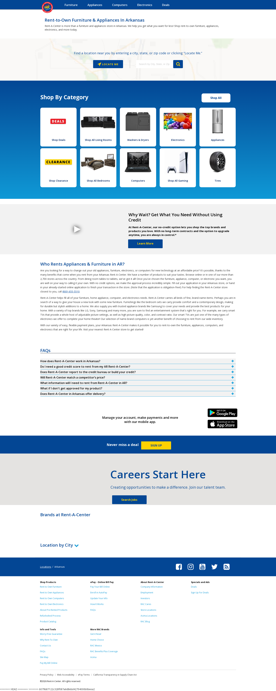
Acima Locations (149, 615)
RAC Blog (145, 621)
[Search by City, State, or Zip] (154, 64)
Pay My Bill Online (48, 662)
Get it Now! (95, 634)
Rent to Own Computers (52, 598)
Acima (93, 657)
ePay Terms (84, 674)
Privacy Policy (46, 674)
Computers (138, 180)
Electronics (177, 140)
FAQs (93, 609)
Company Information (152, 586)
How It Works (97, 604)
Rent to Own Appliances (52, 592)
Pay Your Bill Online (100, 586)
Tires (218, 180)
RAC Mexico (96, 645)
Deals (194, 586)
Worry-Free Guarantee (51, 634)
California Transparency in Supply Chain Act (115, 674)
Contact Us (45, 645)
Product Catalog (48, 621)
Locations (45, 566)
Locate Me (109, 64)
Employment (147, 592)
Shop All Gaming (178, 180)
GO (178, 64)
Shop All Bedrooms (98, 180)
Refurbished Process (50, 615)
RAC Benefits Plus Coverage (104, 651)
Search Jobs (129, 500)
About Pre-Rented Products (53, 609)
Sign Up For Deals (200, 592)
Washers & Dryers (138, 140)
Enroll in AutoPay (98, 592)
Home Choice (97, 639)
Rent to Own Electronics (51, 604)
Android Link (222, 414)
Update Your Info (99, 598)
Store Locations (148, 609)
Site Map (44, 657)
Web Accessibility (65, 674)
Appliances (217, 140)
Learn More (145, 243)
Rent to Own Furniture (51, 586)
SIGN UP (156, 445)
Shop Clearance (58, 180)
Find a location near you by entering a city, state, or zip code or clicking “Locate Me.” (138, 53)
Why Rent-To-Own (49, 639)
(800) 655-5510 (71, 291)
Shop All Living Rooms (98, 140)
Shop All (216, 98)
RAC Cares (146, 604)
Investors (145, 598)
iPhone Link (222, 425)
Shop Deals (58, 140)
